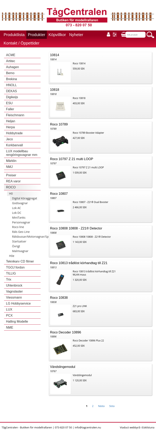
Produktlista (14, 34)
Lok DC (16, 213)
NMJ (9, 167)
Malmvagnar (20, 251)
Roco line (18, 227)
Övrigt (16, 246)
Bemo (10, 73)
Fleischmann (15, 115)
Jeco (9, 139)
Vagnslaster (14, 291)
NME (9, 327)
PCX (9, 315)
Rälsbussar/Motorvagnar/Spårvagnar (36, 236)
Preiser (11, 175)
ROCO (11, 187)
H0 (11, 193)
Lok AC (16, 208)
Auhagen (12, 67)
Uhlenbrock (14, 285)
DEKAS (11, 91)
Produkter (36, 34)
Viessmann (14, 297)
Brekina (11, 79)
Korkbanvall (14, 145)
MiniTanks (18, 217)
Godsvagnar (20, 203)
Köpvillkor (57, 34)
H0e (11, 256)
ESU (9, 103)
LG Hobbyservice (18, 303)
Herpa (10, 127)
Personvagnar (21, 222)
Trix (8, 279)
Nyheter (76, 34)
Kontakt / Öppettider (21, 43)
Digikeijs (12, 97)
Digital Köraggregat (24, 198)
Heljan (10, 121)
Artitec (10, 61)
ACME (10, 55)
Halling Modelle (17, 321)
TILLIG (11, 273)
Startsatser (19, 241)
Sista (111, 406)
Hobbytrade (14, 133)
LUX (9, 309)
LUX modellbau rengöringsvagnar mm (21, 152)
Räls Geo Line (21, 232)
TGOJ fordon (15, 267)
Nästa (101, 406)
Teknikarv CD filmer (20, 261)
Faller (10, 109)
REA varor (13, 181)
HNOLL (11, 85)
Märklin (11, 161)
